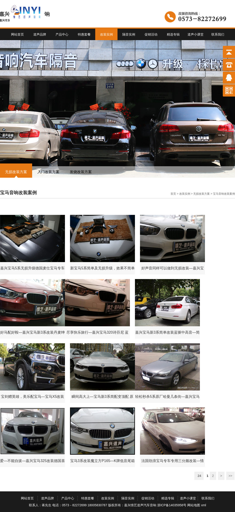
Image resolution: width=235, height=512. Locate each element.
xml (203, 505)
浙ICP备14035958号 (172, 505)
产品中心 (62, 34)
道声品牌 (39, 34)
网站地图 (193, 505)
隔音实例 (128, 34)
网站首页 (17, 34)
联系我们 (217, 34)
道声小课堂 (195, 34)
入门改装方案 (48, 172)
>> (230, 476)
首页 (173, 193)
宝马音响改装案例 (224, 193)
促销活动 (151, 34)
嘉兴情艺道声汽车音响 (140, 505)
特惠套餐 (84, 34)
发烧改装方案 (81, 172)
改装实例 (106, 34)
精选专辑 (173, 34)
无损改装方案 (16, 172)
